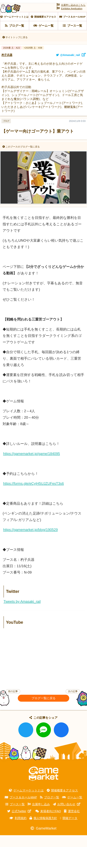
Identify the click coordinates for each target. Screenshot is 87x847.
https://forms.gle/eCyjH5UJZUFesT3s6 (33, 495)
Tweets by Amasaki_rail (22, 613)
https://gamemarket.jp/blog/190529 (30, 542)
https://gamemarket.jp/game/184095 (31, 465)
